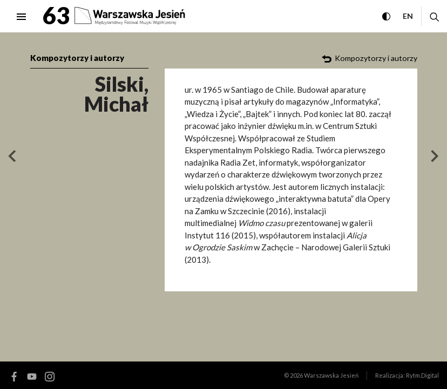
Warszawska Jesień (331, 375)
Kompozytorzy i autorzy (77, 58)
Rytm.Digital (422, 375)
